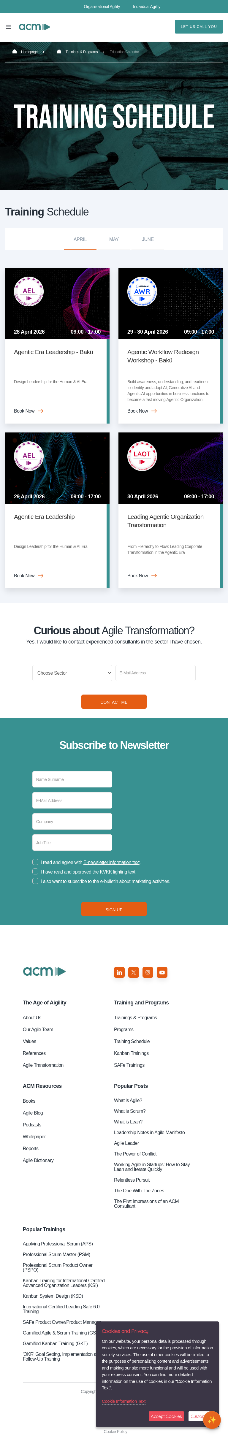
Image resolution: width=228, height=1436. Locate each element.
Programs (124, 1029)
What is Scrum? (129, 1111)
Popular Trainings (44, 1229)
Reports (31, 1148)
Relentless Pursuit (132, 1180)
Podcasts (32, 1124)
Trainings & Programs (77, 51)
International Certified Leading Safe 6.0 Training (61, 1309)
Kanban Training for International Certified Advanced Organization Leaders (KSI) (64, 1283)
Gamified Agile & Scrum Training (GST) (61, 1332)
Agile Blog (33, 1112)
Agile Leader (126, 1143)
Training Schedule (34, 27)
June (148, 239)
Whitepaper (34, 1136)
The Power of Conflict (135, 1153)
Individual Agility (146, 6)
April (80, 239)
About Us (32, 1017)
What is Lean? (128, 1121)
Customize (201, 1416)
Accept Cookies (166, 1416)
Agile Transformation (43, 1065)
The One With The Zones (139, 1190)
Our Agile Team (38, 1029)
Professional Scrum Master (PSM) (56, 1254)
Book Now (24, 410)
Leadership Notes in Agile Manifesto (149, 1132)
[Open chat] (212, 1420)
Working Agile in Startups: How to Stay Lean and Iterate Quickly (152, 1167)
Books (29, 1101)
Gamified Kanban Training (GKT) (55, 1343)
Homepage (25, 51)
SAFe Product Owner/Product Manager (62, 1322)
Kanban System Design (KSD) (53, 1296)
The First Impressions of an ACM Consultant (146, 1204)
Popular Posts (131, 1086)
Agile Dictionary (38, 1160)
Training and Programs (141, 1003)
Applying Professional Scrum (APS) (58, 1243)
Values (29, 1041)
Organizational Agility (102, 6)
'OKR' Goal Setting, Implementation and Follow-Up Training (62, 1356)
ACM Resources (42, 1086)
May (114, 239)
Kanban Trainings (131, 1053)
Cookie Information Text (123, 1401)
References (34, 1053)
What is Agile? (128, 1100)
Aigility (44, 1003)
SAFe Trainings (129, 1065)
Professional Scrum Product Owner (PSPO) (58, 1267)
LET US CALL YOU (199, 27)
